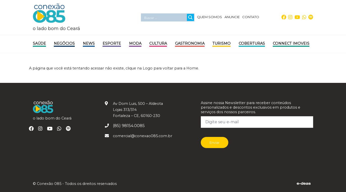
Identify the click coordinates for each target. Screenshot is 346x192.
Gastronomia (190, 43)
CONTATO (250, 17)
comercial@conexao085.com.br (142, 136)
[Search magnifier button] (190, 17)
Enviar (214, 142)
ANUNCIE (232, 17)
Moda (135, 43)
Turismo (221, 43)
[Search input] (164, 17)
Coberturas (252, 43)
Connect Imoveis (291, 43)
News (89, 43)
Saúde (39, 43)
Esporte (112, 43)
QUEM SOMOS (209, 17)
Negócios (64, 43)
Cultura (158, 43)
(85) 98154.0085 (129, 125)
